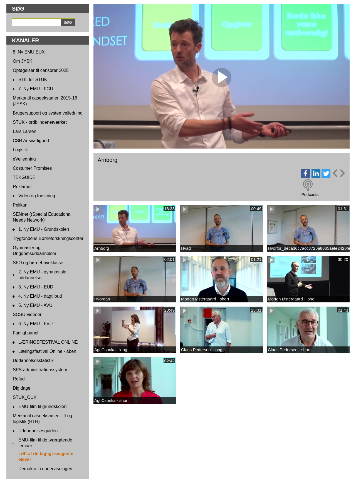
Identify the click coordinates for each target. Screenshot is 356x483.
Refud (19, 379)
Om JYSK (22, 61)
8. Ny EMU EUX (29, 52)
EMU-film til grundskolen (42, 406)
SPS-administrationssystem (40, 369)
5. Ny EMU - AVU (35, 305)
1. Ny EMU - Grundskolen (43, 229)
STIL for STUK (32, 79)
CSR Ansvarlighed (31, 140)
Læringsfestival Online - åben (47, 351)
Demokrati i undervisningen (45, 468)
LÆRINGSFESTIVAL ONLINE (48, 342)
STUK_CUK (24, 397)
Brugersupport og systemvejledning (48, 113)
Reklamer (22, 186)
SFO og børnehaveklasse (38, 262)
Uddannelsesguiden (38, 430)
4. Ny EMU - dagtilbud (40, 296)
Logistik (20, 149)
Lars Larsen (24, 131)
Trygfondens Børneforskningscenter (48, 238)
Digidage (21, 388)
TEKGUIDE (24, 177)
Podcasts (309, 194)
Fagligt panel (25, 333)
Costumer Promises (32, 168)
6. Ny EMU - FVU (35, 323)
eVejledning (24, 159)
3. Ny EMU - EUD (35, 287)
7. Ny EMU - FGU (35, 88)
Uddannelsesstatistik (33, 360)
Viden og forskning (36, 195)
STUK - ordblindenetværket (40, 122)
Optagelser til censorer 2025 (41, 70)
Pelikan (20, 205)
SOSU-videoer (27, 314)
